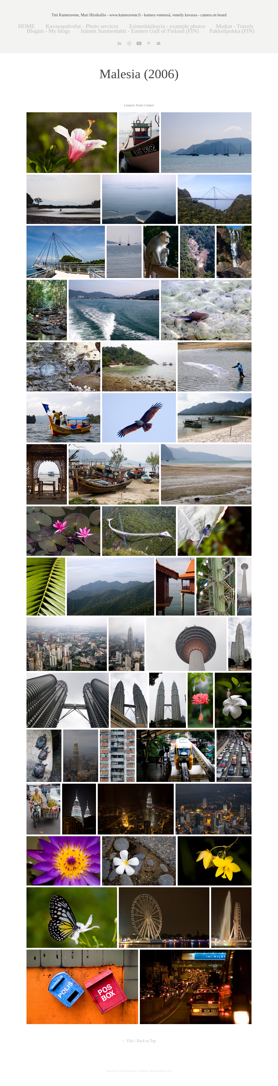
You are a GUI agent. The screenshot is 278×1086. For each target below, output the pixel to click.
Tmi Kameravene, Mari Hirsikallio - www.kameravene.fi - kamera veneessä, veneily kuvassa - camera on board (139, 15)
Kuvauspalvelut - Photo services (82, 26)
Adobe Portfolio (127, 1071)
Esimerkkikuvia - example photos (167, 26)
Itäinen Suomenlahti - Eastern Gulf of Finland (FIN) (140, 31)
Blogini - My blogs (48, 31)
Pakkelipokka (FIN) (232, 31)
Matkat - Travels (234, 26)
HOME (26, 26)
